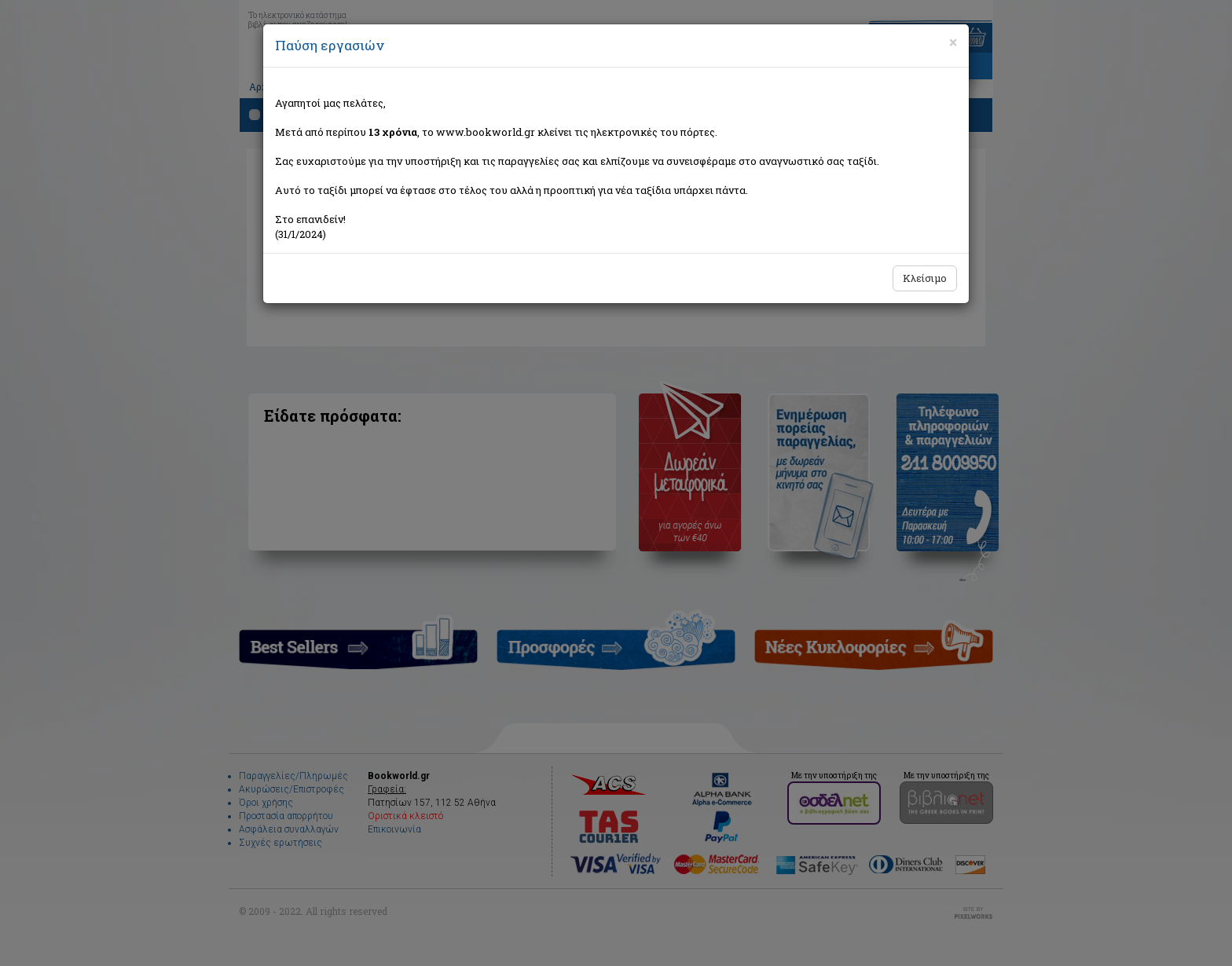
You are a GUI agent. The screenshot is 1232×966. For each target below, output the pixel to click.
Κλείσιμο (925, 278)
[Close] (953, 42)
